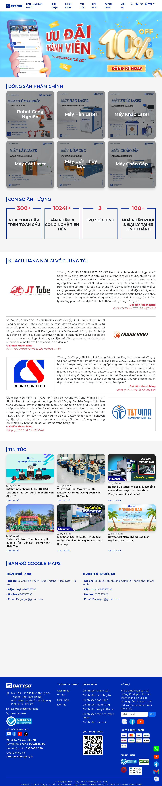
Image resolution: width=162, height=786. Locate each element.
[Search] (134, 714)
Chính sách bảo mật (95, 722)
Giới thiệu (63, 690)
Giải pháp (63, 700)
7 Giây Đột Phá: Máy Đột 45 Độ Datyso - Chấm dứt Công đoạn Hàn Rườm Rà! (79, 493)
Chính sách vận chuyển (97, 695)
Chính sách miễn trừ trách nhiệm (98, 716)
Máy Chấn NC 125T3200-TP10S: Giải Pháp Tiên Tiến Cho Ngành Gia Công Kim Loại (79, 541)
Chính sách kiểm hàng (96, 704)
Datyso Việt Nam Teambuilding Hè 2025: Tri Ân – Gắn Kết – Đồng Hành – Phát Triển (29, 543)
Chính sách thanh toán (96, 690)
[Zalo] (8, 733)
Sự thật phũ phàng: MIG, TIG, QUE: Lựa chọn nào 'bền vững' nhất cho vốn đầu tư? (30, 493)
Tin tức (61, 695)
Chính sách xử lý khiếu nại (98, 709)
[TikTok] (25, 734)
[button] (132, 4)
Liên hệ (61, 704)
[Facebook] (14, 733)
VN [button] (149, 3)
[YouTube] (20, 733)
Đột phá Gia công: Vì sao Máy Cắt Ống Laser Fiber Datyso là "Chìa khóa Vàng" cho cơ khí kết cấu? (131, 490)
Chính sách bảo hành (95, 700)
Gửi (152, 714)
